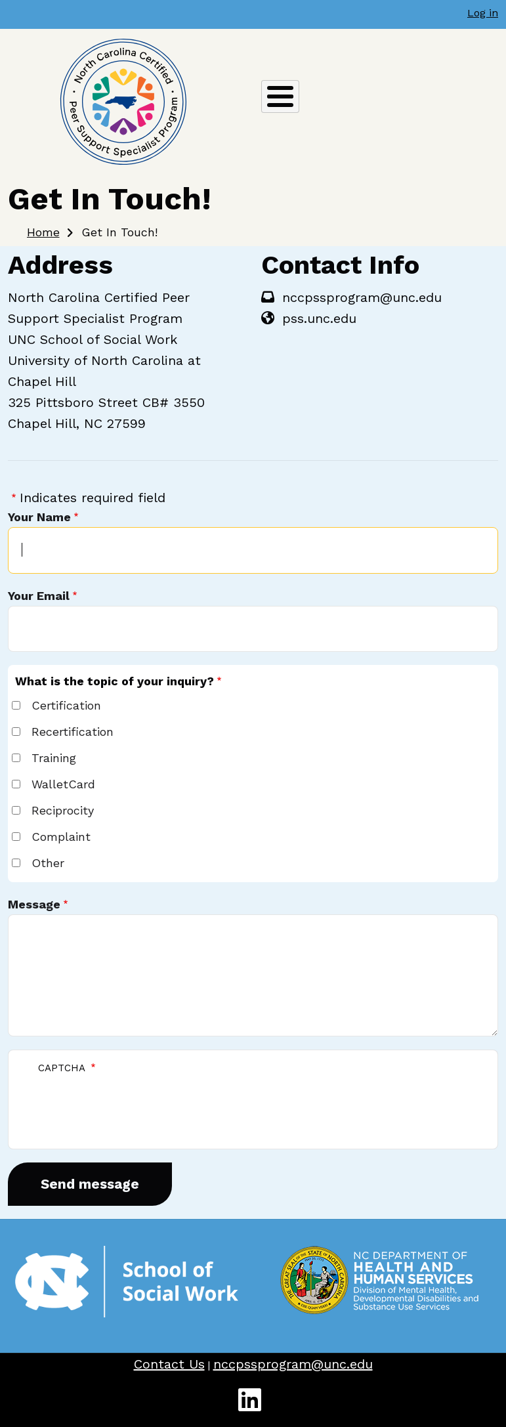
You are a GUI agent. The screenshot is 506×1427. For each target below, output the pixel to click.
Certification (66, 705)
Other (48, 863)
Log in (482, 13)
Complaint (61, 836)
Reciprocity (63, 810)
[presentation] (128, 1104)
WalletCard (63, 784)
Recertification (73, 731)
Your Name (39, 517)
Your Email (39, 596)
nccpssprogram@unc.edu (293, 1364)
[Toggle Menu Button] (280, 96)
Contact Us (169, 1364)
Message (34, 904)
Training (54, 758)
